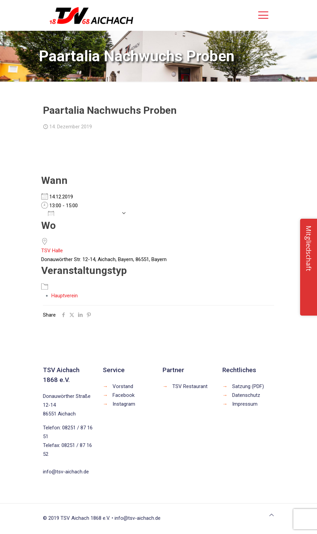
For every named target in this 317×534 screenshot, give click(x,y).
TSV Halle (52, 251)
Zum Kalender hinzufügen (83, 213)
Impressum (245, 404)
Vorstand (123, 386)
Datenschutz (246, 395)
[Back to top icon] (271, 515)
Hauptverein (64, 296)
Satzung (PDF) (248, 386)
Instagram (124, 404)
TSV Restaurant (190, 386)
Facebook (124, 395)
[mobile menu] (263, 15)
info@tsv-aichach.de (66, 472)
